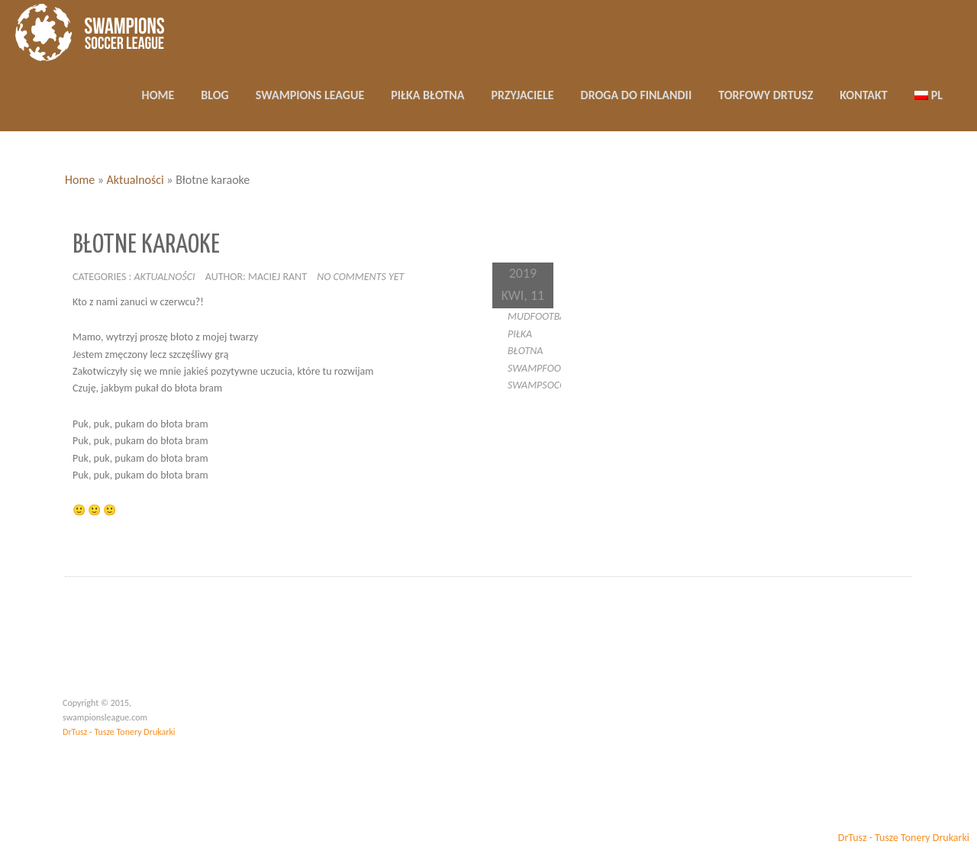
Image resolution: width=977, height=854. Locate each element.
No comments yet (360, 276)
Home (80, 179)
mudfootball (541, 316)
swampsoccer (542, 385)
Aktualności (135, 179)
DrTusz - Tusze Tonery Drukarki (119, 732)
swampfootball (547, 368)
